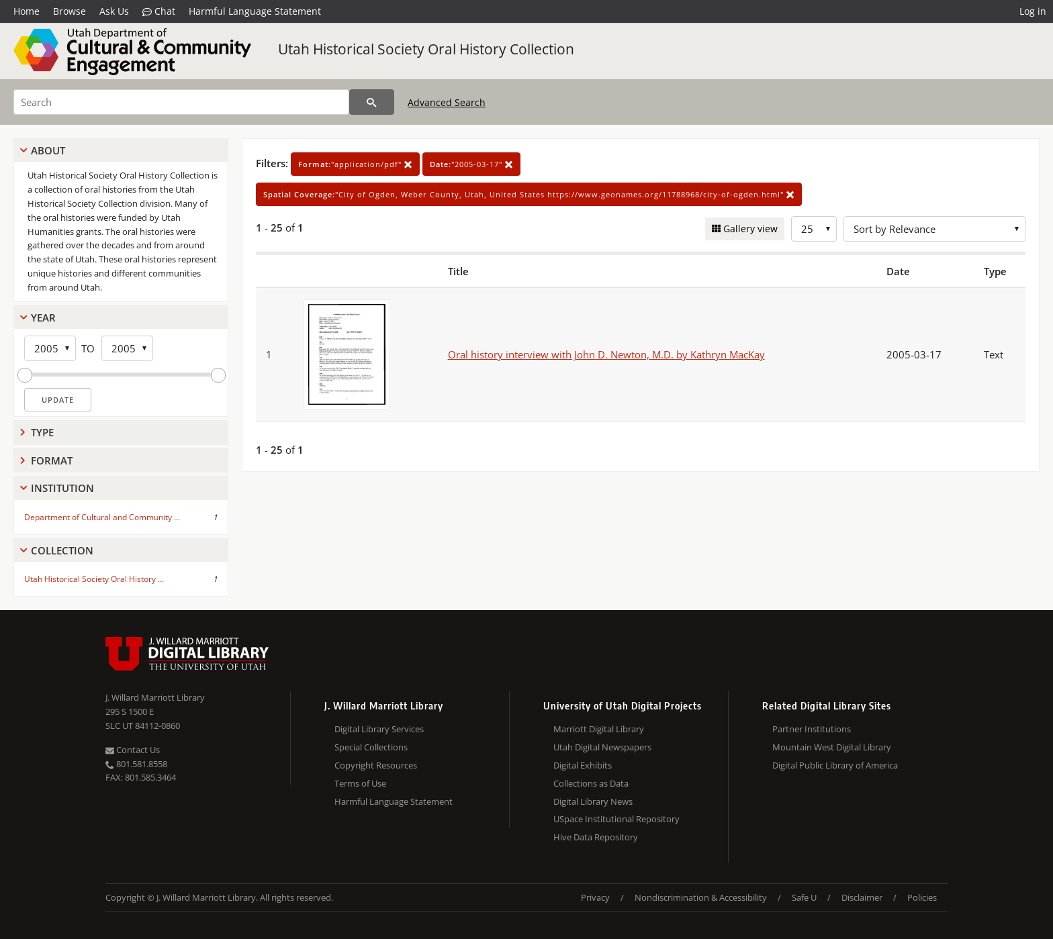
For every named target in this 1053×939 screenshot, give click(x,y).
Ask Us (114, 11)
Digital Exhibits (582, 765)
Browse (69, 11)
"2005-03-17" (471, 164)
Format (52, 460)
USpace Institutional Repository (616, 819)
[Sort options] (934, 229)
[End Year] (127, 348)
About (48, 150)
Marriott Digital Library (598, 729)
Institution (62, 488)
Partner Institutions (811, 729)
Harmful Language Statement (255, 11)
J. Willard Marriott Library (155, 697)
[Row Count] (814, 229)
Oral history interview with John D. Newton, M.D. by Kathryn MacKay (606, 354)
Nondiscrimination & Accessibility (701, 897)
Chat (158, 11)
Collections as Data (591, 783)
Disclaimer (861, 897)
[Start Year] (50, 348)
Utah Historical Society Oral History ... (94, 579)
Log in (1032, 11)
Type (42, 432)
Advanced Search (447, 102)
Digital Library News (593, 801)
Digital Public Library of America (835, 765)
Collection (62, 550)
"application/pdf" (355, 164)
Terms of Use (360, 783)
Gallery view (749, 228)
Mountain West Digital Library (831, 747)
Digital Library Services (379, 729)
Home (26, 11)
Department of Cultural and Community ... (102, 517)
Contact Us (132, 750)
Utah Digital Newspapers (602, 747)
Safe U (804, 897)
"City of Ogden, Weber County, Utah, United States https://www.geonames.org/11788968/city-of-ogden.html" (528, 194)
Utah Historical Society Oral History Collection (426, 49)
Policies (922, 897)
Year (43, 317)
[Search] (181, 102)
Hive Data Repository (595, 837)
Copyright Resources (375, 765)
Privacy (595, 897)
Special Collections (371, 747)
